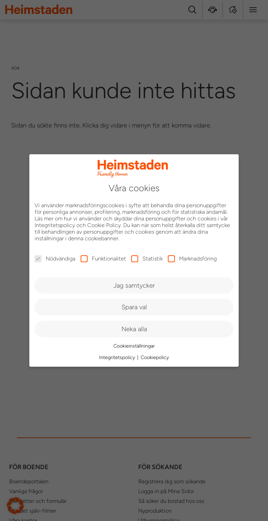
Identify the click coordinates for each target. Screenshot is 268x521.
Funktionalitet (103, 258)
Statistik (147, 258)
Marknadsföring (192, 258)
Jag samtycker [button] (134, 285)
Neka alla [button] (134, 329)
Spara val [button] (134, 307)
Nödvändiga (55, 258)
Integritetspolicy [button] (117, 357)
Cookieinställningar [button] (134, 346)
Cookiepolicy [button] (155, 357)
